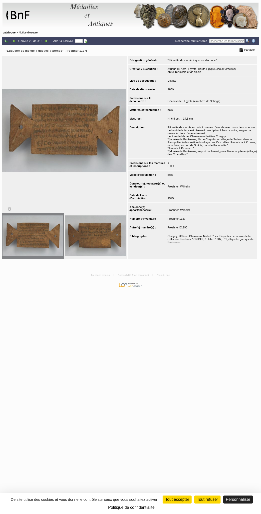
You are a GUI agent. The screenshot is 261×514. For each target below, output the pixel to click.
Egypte (172, 80)
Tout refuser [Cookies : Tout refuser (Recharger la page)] (207, 499)
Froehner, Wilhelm (179, 186)
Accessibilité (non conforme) (134, 275)
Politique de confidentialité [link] (131, 507)
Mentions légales (100, 275)
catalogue (9, 32)
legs (170, 174)
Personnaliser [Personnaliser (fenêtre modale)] (238, 499)
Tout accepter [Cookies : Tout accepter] (177, 499)
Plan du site (163, 275)
